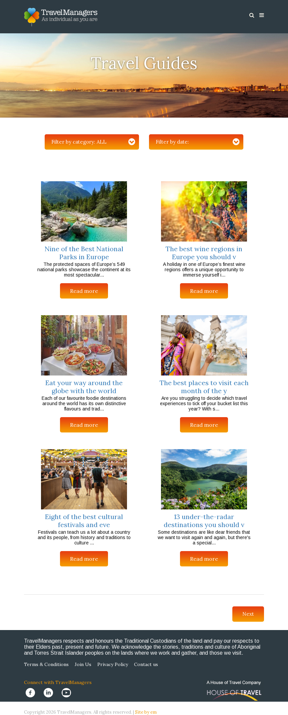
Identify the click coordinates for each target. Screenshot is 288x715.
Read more (84, 291)
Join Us (83, 664)
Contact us (146, 664)
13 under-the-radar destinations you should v (204, 520)
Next (248, 614)
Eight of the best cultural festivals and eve (84, 520)
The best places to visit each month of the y (204, 386)
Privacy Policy (112, 664)
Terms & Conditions (46, 664)
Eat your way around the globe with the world (84, 386)
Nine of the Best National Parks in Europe (84, 253)
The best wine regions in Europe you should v (204, 253)
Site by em (146, 712)
